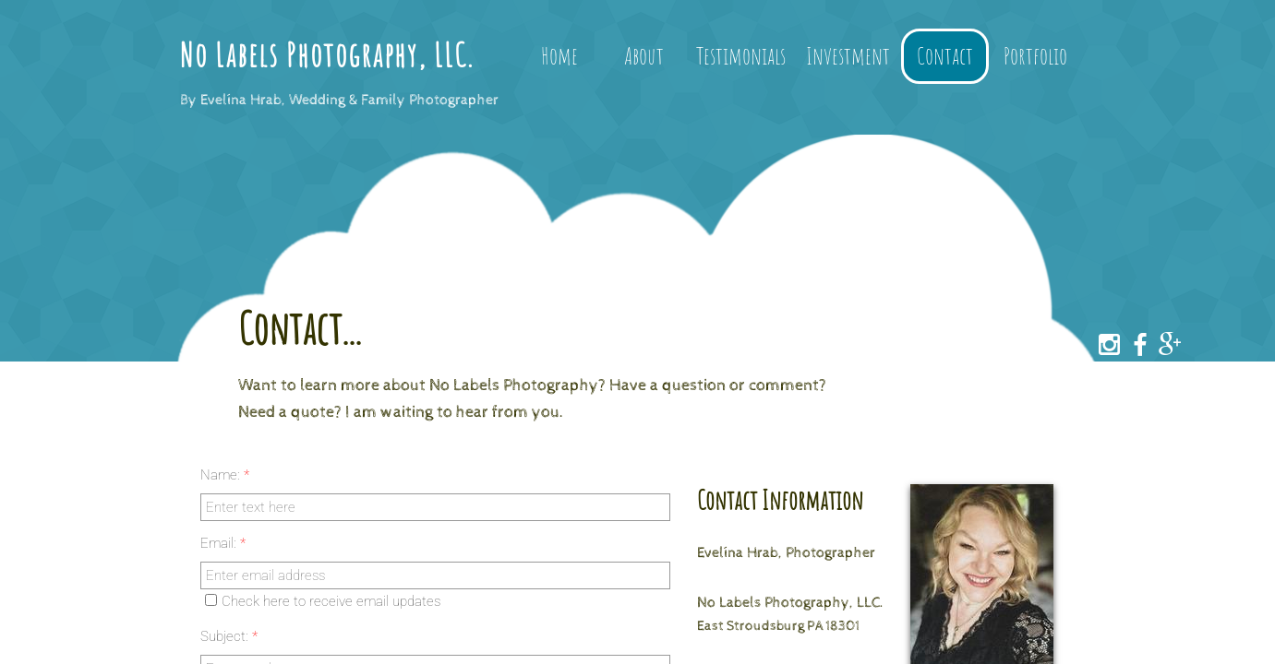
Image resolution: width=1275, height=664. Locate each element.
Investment (848, 55)
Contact (945, 55)
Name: (224, 475)
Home (559, 55)
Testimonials (741, 55)
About (644, 55)
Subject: (229, 636)
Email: (223, 543)
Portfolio (1035, 55)
